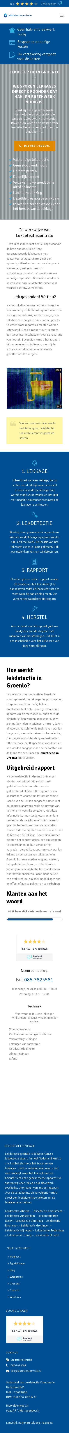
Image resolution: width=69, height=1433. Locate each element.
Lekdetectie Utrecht (46, 1235)
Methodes (14, 1256)
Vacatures (14, 1297)
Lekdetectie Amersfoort (47, 1211)
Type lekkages (16, 1263)
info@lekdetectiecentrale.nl (26, 1370)
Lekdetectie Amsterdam (20, 1216)
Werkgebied (15, 1276)
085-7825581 (38, 980)
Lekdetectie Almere (17, 1211)
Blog (11, 1270)
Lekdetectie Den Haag (29, 1221)
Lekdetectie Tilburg (19, 1235)
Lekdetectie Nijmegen (18, 1230)
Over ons (14, 1283)
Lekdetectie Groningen (35, 1225)
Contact (13, 1290)
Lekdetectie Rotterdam (49, 1230)
